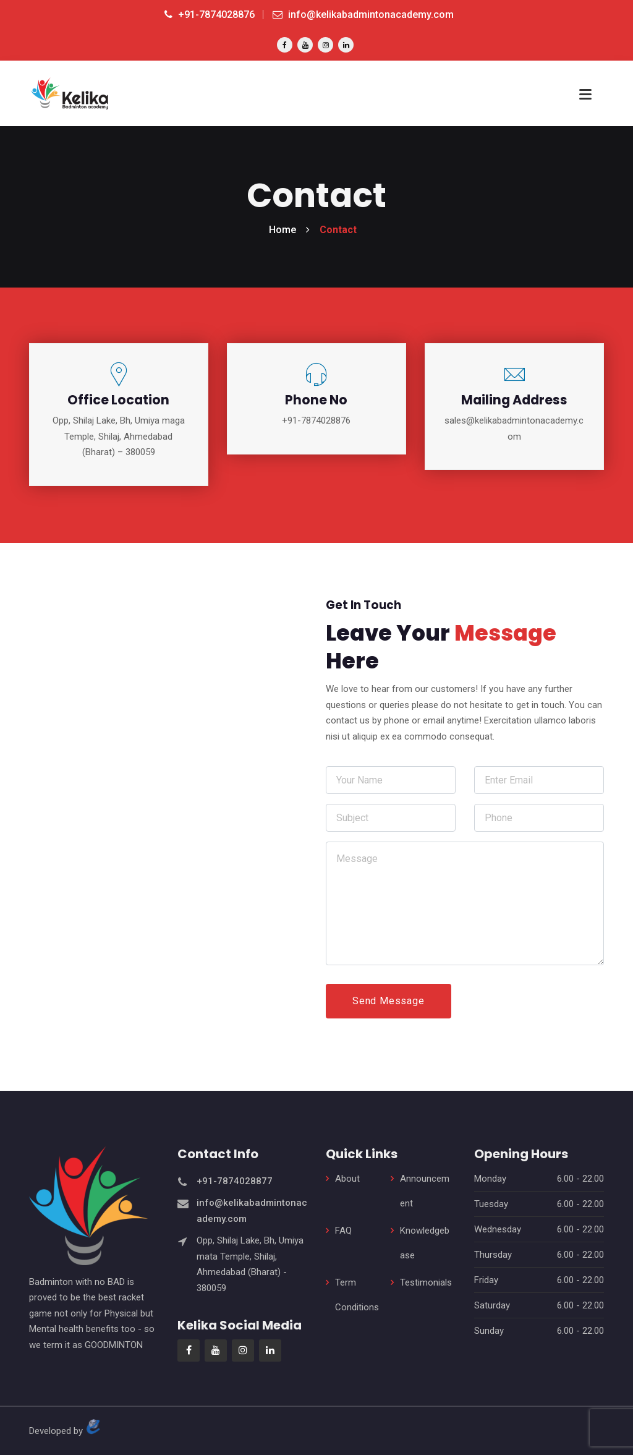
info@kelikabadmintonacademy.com (363, 14)
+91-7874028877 (235, 1179)
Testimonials (426, 1281)
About (347, 1177)
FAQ (343, 1229)
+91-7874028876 (209, 14)
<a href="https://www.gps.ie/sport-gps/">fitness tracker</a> (168, 798)
